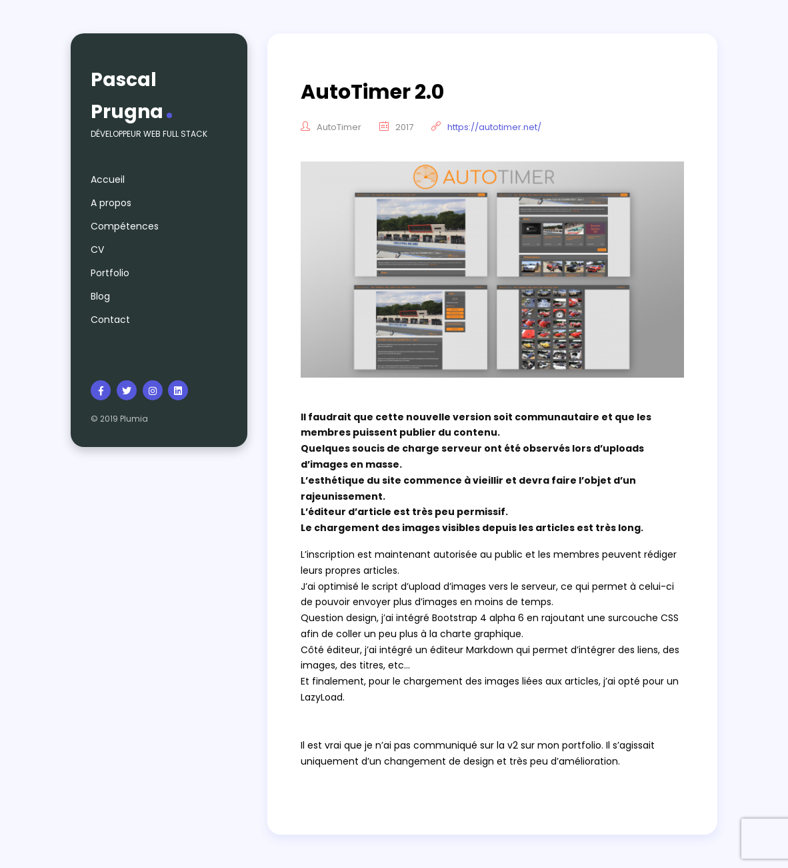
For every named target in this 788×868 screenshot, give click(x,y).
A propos (111, 202)
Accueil (108, 179)
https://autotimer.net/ (494, 127)
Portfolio (110, 273)
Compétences (125, 226)
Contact (110, 319)
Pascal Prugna (127, 96)
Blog (100, 296)
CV (97, 249)
